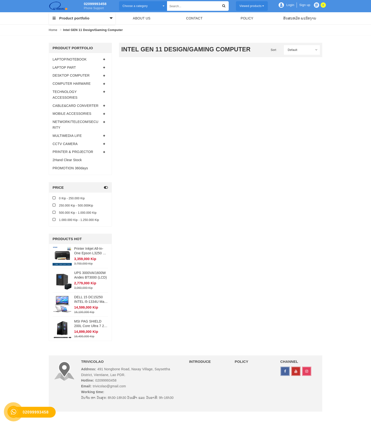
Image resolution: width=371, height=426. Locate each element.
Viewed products (251, 6)
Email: (86, 386)
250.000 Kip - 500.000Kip (73, 205)
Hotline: (87, 380)
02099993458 (95, 4)
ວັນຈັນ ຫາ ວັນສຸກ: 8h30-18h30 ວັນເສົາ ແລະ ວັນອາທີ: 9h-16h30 (127, 398)
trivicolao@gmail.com (109, 386)
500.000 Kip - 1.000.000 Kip (74, 212)
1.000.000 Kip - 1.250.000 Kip (76, 220)
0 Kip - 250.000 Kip (69, 198)
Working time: (92, 392)
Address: (88, 369)
